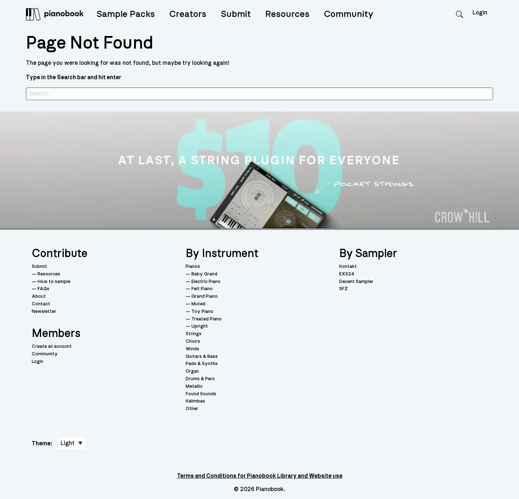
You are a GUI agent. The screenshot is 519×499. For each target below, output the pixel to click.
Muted (198, 304)
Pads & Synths (202, 363)
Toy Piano (202, 311)
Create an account (52, 346)
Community (348, 14)
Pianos (193, 266)
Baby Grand (204, 274)
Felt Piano (202, 289)
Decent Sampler (356, 281)
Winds (192, 349)
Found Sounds (201, 394)
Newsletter (44, 311)
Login (37, 361)
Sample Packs (126, 14)
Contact (41, 304)
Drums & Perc (200, 379)
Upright (199, 326)
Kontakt (348, 266)
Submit (236, 14)
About (39, 296)
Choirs (193, 341)
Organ (192, 371)
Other (192, 408)
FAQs (43, 289)
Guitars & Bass (202, 356)
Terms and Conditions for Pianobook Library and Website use (259, 476)
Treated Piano (206, 319)
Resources (287, 14)
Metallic (194, 386)
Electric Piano (206, 281)
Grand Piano (204, 296)
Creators (188, 14)
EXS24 (346, 274)
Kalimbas (195, 401)
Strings (193, 334)
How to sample (53, 281)
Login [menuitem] (480, 12)
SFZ (343, 289)
